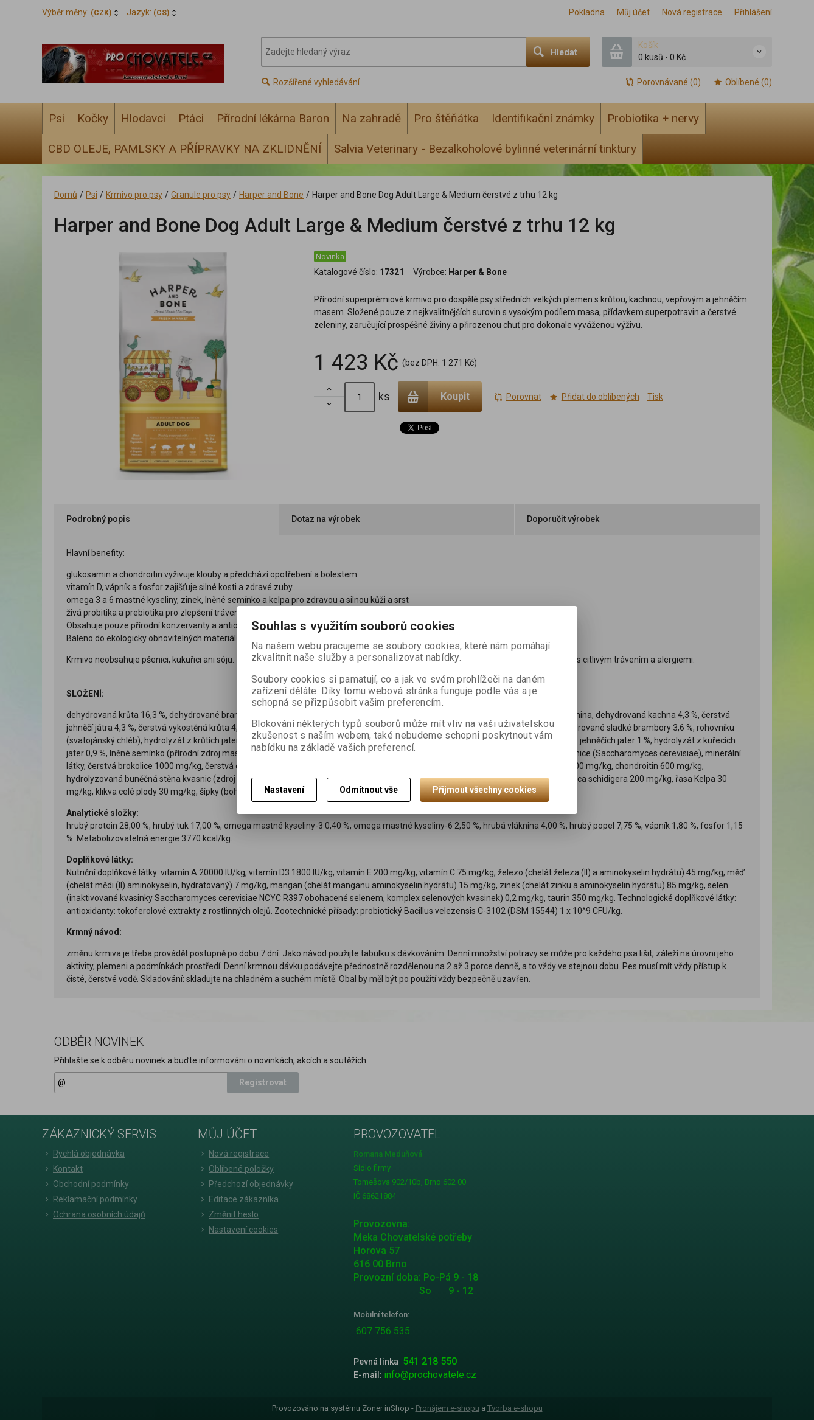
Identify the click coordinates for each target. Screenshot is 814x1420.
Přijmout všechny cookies (485, 790)
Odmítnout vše (368, 790)
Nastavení (284, 790)
